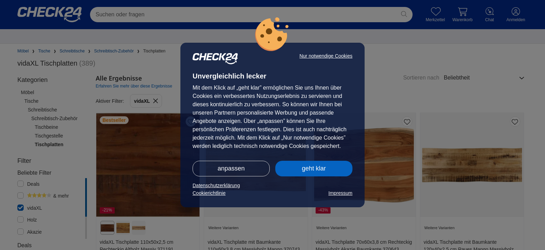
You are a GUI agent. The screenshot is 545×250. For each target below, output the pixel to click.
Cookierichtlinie (209, 193)
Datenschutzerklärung (216, 185)
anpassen (231, 168)
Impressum (340, 193)
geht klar (314, 168)
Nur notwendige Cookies (325, 56)
